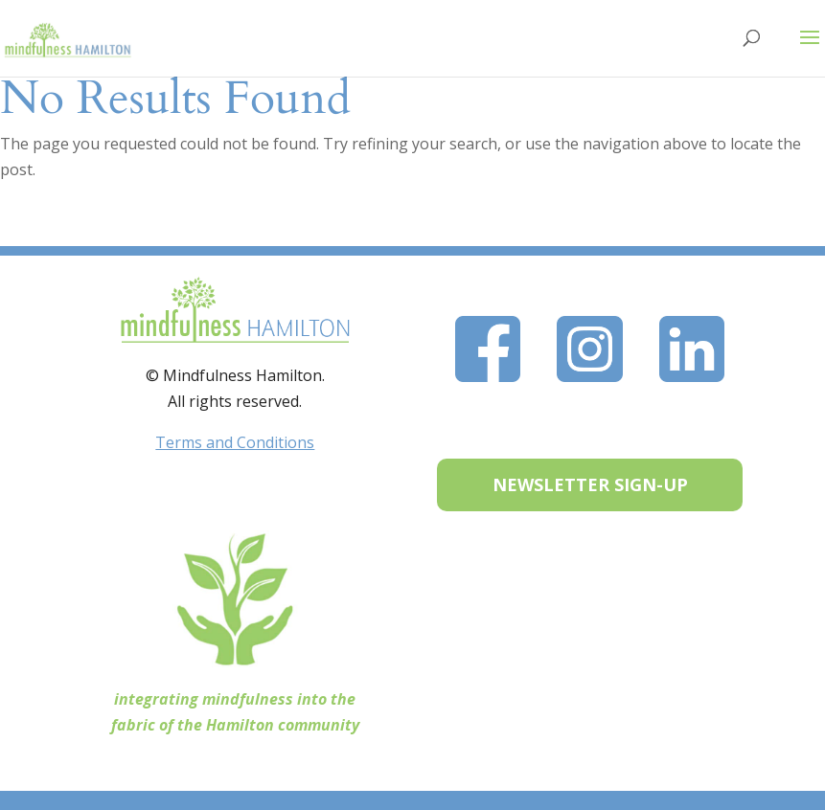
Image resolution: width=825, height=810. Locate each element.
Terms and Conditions (234, 442)
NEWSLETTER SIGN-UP (590, 484)
